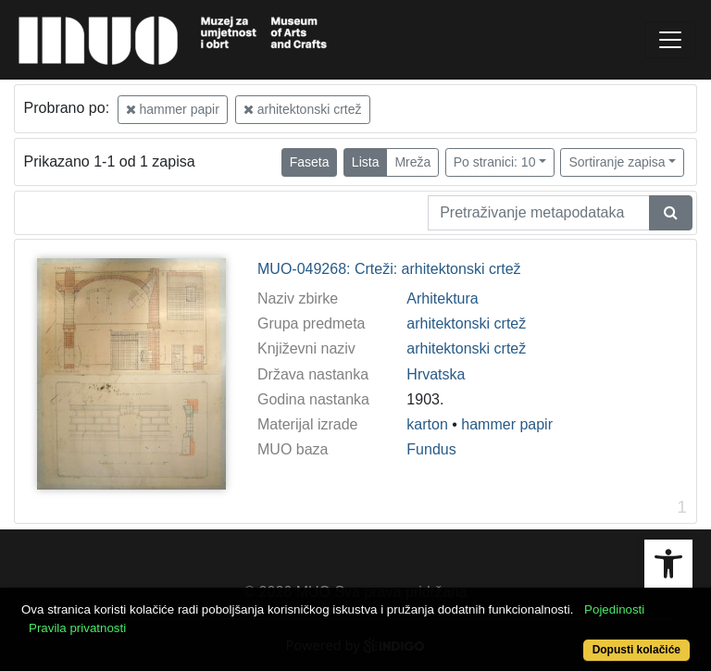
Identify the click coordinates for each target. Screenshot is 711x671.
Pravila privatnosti (77, 628)
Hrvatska (435, 374)
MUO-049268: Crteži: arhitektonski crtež (389, 269)
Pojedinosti (614, 609)
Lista (366, 162)
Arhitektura (442, 298)
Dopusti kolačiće (636, 649)
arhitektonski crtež (302, 109)
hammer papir (172, 109)
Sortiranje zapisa (616, 162)
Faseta (310, 162)
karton (426, 424)
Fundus (430, 449)
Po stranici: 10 (495, 162)
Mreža (412, 162)
